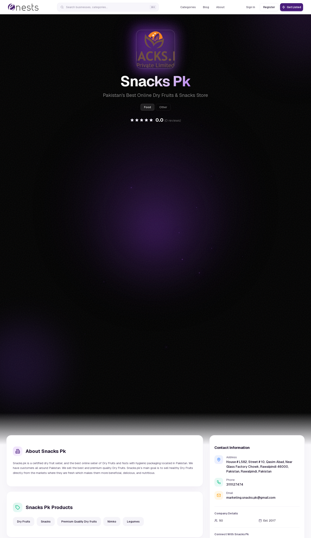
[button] (155, 120)
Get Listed (291, 7)
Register (269, 7)
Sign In (250, 7)
